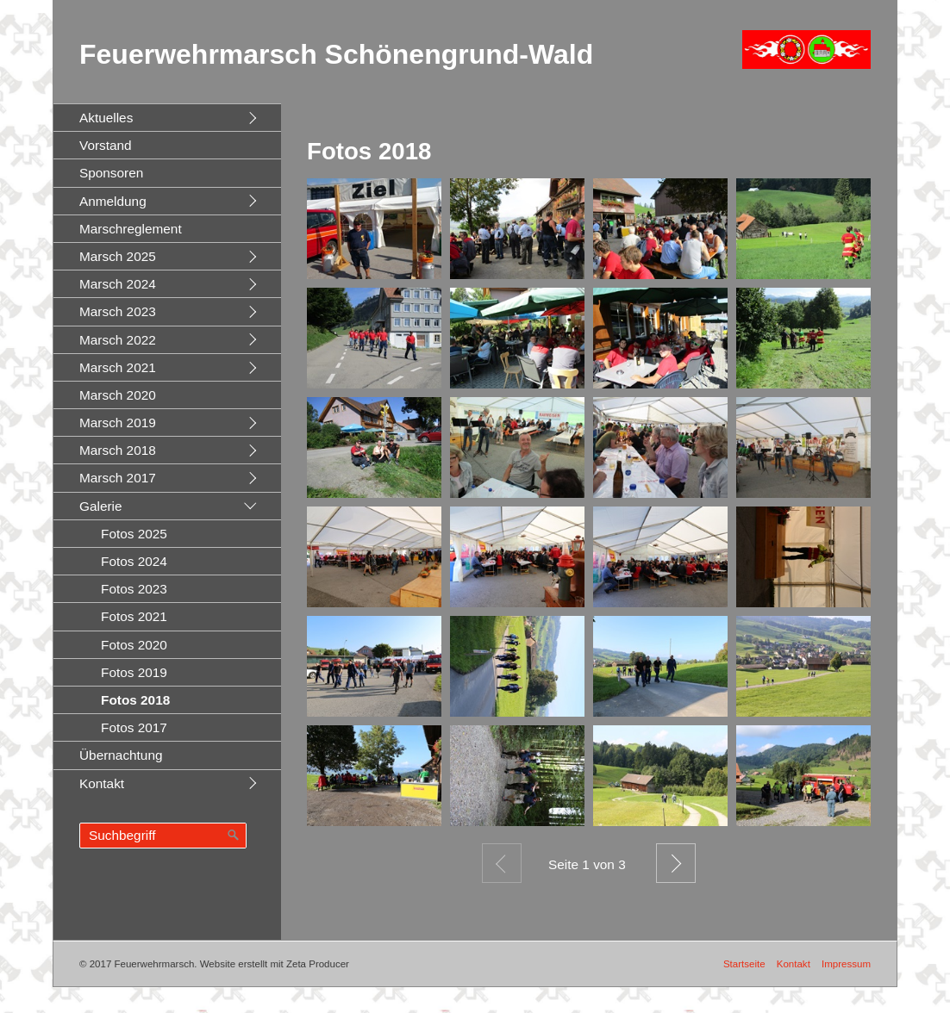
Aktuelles (106, 117)
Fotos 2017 (134, 727)
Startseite (744, 964)
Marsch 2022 (117, 339)
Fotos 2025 (134, 533)
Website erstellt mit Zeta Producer (274, 964)
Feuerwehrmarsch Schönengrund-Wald (336, 54)
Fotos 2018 (135, 700)
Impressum (846, 964)
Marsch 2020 (117, 395)
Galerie (100, 506)
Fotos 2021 (134, 616)
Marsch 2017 (117, 477)
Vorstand (105, 145)
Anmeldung (113, 201)
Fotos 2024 (134, 561)
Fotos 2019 (134, 672)
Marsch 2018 (117, 450)
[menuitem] (167, 117)
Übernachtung (121, 755)
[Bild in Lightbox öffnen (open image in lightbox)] (374, 228)
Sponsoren (111, 172)
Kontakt (101, 783)
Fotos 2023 (134, 588)
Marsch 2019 (117, 422)
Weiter (676, 863)
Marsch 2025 (117, 256)
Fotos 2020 (134, 644)
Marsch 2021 (117, 367)
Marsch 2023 (117, 311)
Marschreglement (130, 228)
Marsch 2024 (117, 284)
